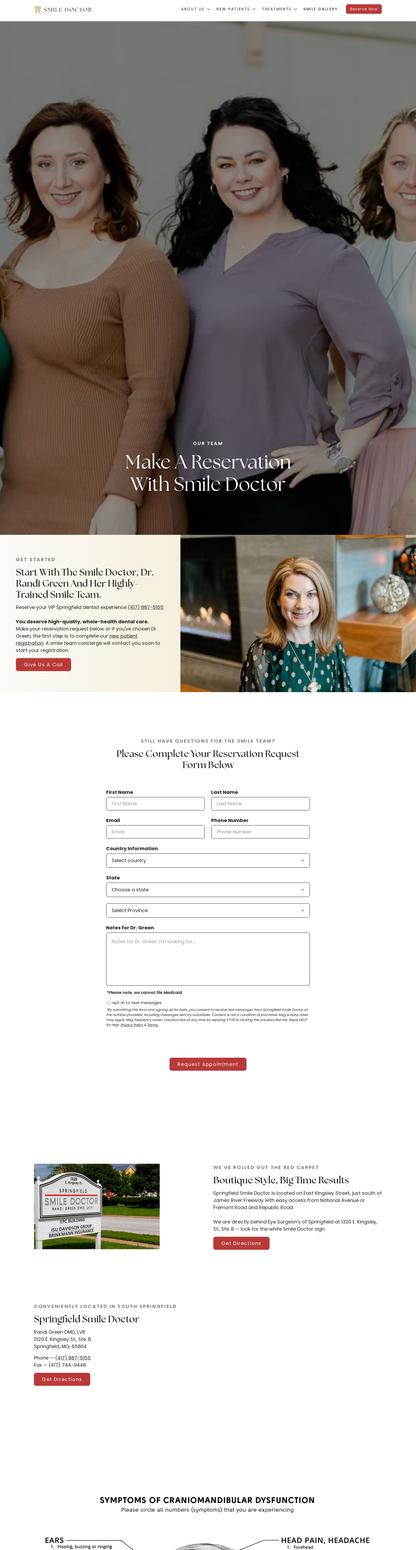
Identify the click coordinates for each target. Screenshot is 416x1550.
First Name (119, 792)
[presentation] (146, 1042)
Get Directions (241, 1243)
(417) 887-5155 (145, 607)
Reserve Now (364, 9)
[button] (195, 9)
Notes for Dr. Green (130, 927)
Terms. (152, 1025)
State (113, 877)
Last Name (224, 792)
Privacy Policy (131, 1025)
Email (113, 820)
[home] (63, 9)
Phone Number (230, 820)
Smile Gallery (321, 9)
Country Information (132, 848)
